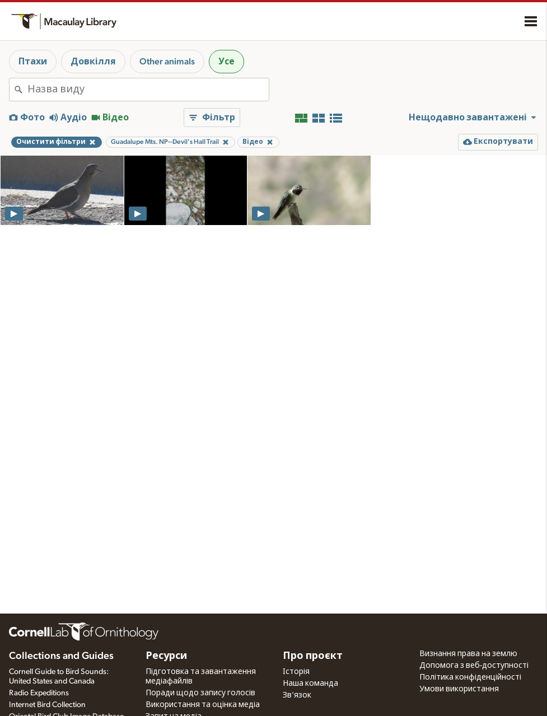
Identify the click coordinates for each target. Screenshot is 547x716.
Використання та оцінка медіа (203, 705)
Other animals (167, 61)
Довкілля (93, 61)
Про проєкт (313, 656)
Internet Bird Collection (47, 705)
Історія (296, 672)
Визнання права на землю (468, 654)
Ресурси (166, 656)
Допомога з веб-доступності (474, 666)
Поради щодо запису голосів (200, 693)
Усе (226, 61)
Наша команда (310, 683)
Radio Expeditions (39, 693)
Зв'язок (297, 695)
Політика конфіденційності (470, 677)
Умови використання (459, 689)
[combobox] (148, 89)
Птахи (32, 61)
